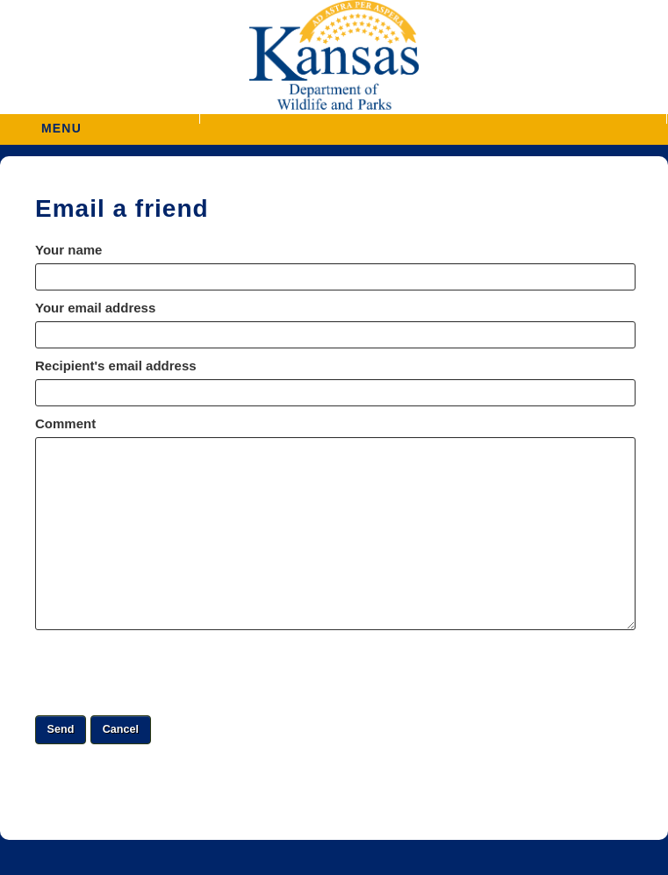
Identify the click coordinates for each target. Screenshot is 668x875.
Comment (65, 423)
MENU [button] (61, 122)
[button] (433, 119)
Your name (68, 249)
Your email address (95, 307)
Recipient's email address (116, 365)
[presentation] (168, 672)
